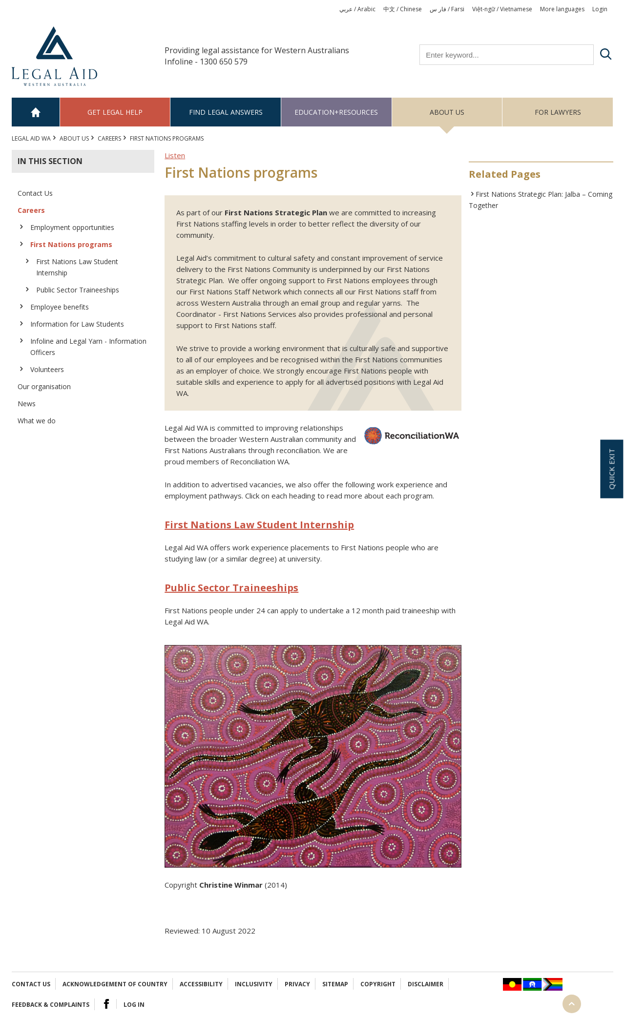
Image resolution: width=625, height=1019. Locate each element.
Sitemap (335, 984)
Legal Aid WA (31, 138)
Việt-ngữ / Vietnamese (502, 9)
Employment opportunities (72, 227)
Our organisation (44, 386)
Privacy (297, 984)
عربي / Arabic (357, 9)
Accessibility (201, 984)
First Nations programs (71, 244)
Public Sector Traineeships (77, 289)
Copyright (378, 984)
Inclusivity (253, 984)
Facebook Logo (106, 1004)
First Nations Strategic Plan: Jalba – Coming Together (540, 199)
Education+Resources (336, 112)
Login (599, 9)
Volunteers (47, 369)
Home (36, 112)
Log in (134, 1004)
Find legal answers (226, 112)
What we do (37, 420)
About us (447, 112)
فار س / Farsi (447, 9)
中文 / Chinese (402, 9)
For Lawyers (558, 112)
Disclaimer (425, 984)
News (27, 403)
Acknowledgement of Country (114, 984)
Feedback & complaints (50, 1004)
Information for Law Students (77, 324)
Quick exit (611, 468)
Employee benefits (59, 307)
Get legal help (115, 112)
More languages (562, 9)
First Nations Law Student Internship (77, 267)
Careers (109, 138)
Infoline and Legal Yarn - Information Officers (88, 346)
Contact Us (35, 193)
